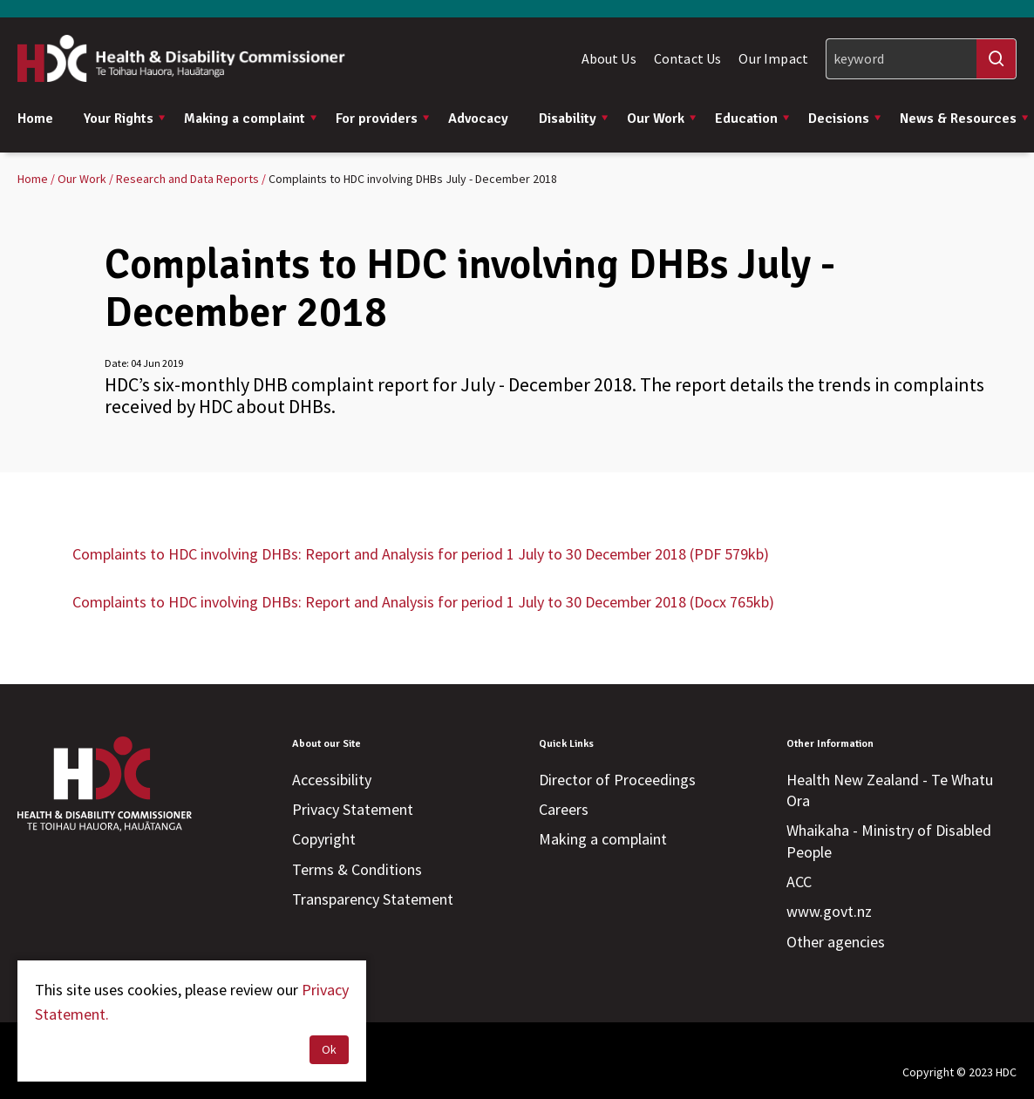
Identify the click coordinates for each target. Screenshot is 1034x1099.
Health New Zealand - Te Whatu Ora (889, 790)
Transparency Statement (372, 899)
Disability (574, 118)
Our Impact (773, 58)
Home (35, 118)
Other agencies (835, 942)
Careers (563, 809)
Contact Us (688, 58)
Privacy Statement (352, 809)
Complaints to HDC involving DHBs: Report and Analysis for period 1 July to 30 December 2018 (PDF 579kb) (420, 554)
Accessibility (331, 780)
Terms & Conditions (357, 869)
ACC (799, 882)
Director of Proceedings (617, 780)
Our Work (662, 118)
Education (753, 118)
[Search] (921, 58)
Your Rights (125, 118)
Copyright (324, 839)
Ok (329, 1049)
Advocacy (478, 118)
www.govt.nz (829, 911)
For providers (383, 118)
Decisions (845, 118)
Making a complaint (251, 118)
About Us (609, 58)
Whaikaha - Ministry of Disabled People (888, 840)
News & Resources (965, 118)
